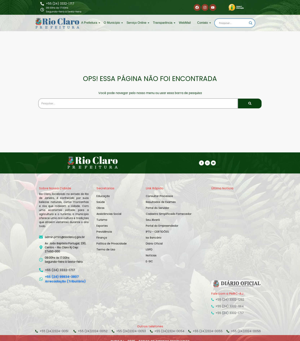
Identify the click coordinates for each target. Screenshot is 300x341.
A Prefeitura (90, 22)
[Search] (138, 103)
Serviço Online (137, 22)
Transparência (163, 22)
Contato (203, 22)
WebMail (185, 22)
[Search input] (233, 23)
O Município (112, 22)
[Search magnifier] (250, 23)
